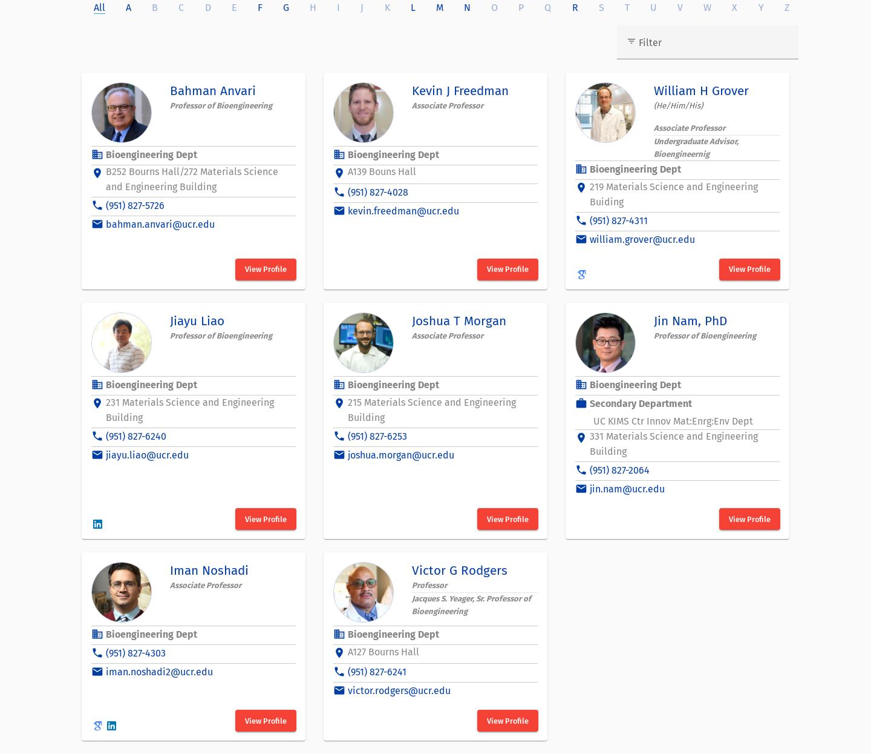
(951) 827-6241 (377, 672)
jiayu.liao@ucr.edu (147, 455)
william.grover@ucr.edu (642, 239)
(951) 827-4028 (378, 192)
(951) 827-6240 (136, 436)
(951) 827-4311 (619, 221)
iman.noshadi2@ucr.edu (159, 672)
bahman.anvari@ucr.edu (160, 224)
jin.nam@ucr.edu (627, 489)
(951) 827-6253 (377, 436)
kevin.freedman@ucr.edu (403, 211)
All (99, 7)
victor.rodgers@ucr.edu (399, 690)
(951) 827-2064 (620, 470)
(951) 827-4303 (136, 653)
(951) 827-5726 (135, 205)
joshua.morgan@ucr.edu (401, 455)
